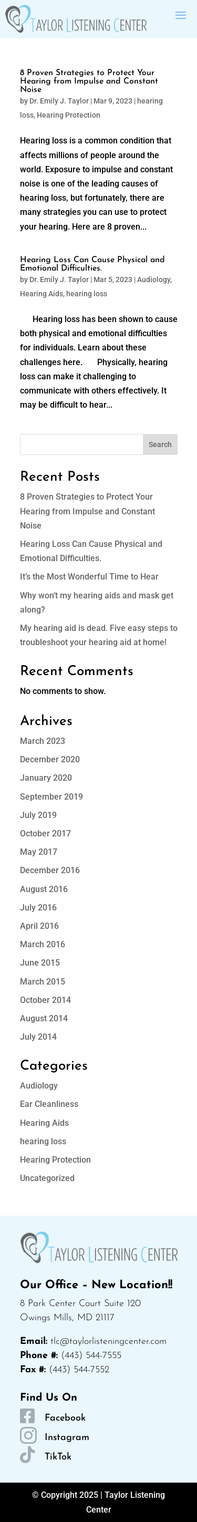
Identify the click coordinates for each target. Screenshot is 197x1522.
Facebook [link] (65, 1418)
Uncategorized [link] (47, 1178)
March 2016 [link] (42, 944)
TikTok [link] (58, 1457)
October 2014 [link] (45, 1000)
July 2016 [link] (38, 908)
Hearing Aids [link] (41, 293)
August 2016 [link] (44, 889)
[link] (76, 19)
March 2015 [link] (42, 982)
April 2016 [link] (39, 926)
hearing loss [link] (86, 293)
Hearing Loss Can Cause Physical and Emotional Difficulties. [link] (92, 264)
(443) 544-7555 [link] (91, 1356)
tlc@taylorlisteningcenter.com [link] (108, 1342)
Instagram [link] (67, 1438)
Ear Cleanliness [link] (49, 1104)
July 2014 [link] (38, 1037)
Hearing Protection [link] (68, 115)
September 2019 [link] (51, 797)
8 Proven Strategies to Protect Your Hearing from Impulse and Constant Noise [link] (89, 81)
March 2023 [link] (42, 741)
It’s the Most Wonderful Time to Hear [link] (89, 577)
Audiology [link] (153, 279)
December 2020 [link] (50, 759)
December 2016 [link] (50, 870)
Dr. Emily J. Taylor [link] (59, 101)
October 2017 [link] (45, 833)
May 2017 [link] (38, 852)
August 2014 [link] (44, 1018)
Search (160, 444)
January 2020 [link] (46, 778)
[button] (180, 14)
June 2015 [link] (40, 963)
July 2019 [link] (38, 815)
